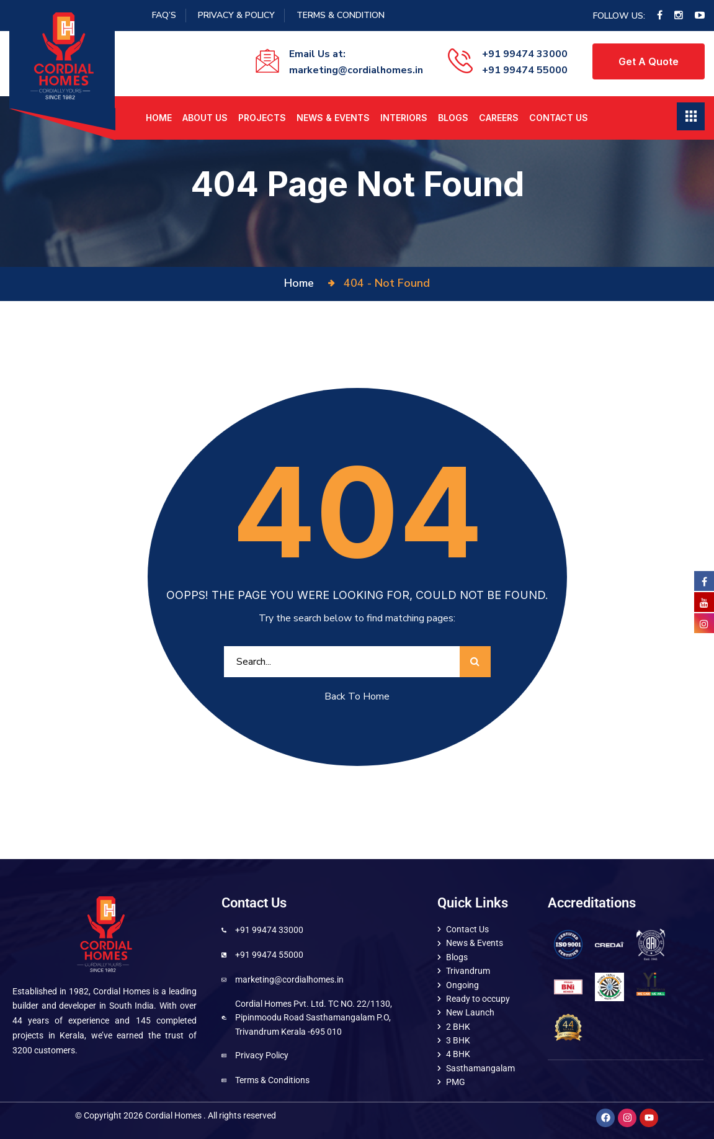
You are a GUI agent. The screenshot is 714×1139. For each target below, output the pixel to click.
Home (159, 117)
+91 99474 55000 (525, 70)
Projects (262, 117)
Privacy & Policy (236, 15)
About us (205, 117)
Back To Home (357, 696)
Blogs (453, 117)
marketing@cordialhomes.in (356, 70)
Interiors (403, 117)
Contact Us (558, 117)
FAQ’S (164, 15)
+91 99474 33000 (525, 54)
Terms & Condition (341, 15)
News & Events (333, 117)
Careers (499, 117)
